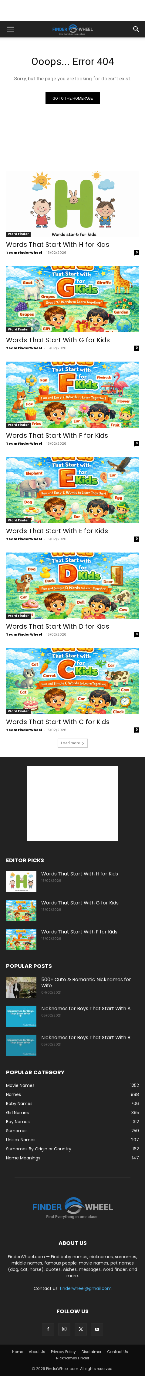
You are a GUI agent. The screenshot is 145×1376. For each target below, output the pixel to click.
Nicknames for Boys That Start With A (86, 1008)
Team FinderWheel (24, 252)
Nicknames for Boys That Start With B (85, 1037)
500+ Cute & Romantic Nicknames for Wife (86, 982)
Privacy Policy (63, 1351)
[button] (10, 29)
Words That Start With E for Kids (57, 531)
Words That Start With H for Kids (57, 244)
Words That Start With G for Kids (58, 340)
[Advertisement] (72, 10)
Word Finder (18, 234)
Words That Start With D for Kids (57, 626)
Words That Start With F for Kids (57, 435)
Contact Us (117, 1351)
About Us (37, 1351)
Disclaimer (91, 1351)
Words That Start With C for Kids (58, 721)
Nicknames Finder (72, 1358)
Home (17, 1351)
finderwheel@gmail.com (86, 1288)
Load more (72, 743)
